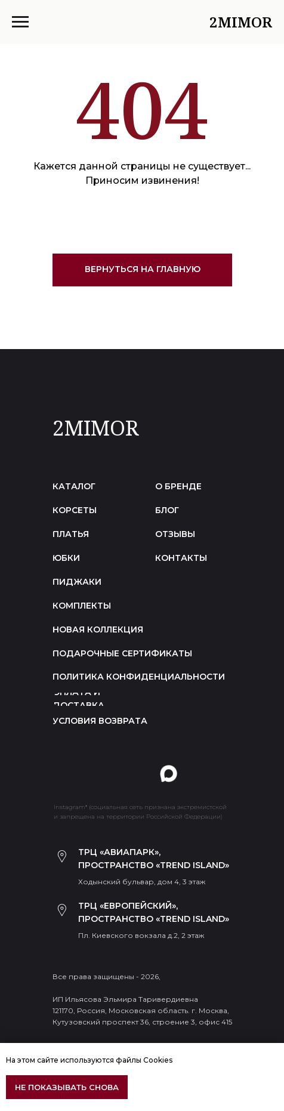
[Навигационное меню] (20, 22)
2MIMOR (96, 427)
